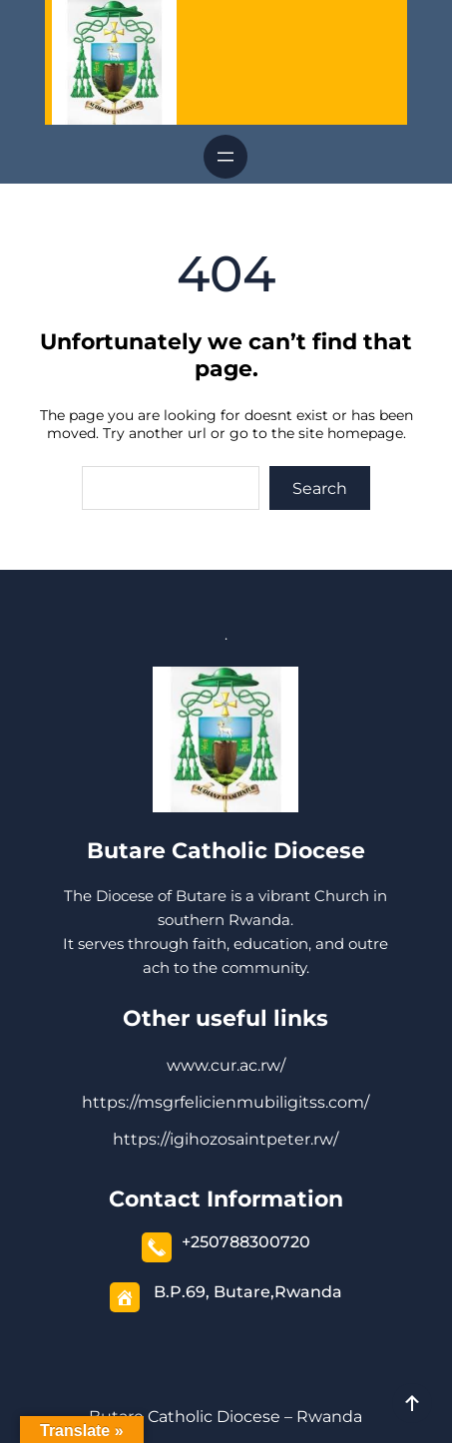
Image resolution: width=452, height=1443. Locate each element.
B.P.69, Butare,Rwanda (248, 1291)
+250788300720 (246, 1241)
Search (319, 488)
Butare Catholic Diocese (226, 850)
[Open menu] (225, 157)
